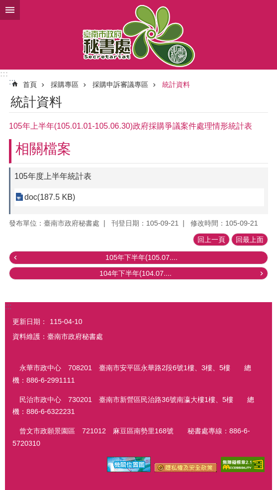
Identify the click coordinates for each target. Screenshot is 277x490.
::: (4, 74)
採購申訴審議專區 (120, 84)
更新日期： (29, 322)
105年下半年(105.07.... (141, 257)
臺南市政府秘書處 (138, 35)
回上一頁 (211, 240)
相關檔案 (43, 149)
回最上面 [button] (250, 240)
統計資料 (176, 84)
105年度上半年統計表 (53, 176)
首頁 (30, 84)
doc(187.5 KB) (49, 197)
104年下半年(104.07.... (135, 273)
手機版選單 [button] (10, 10)
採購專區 (65, 84)
